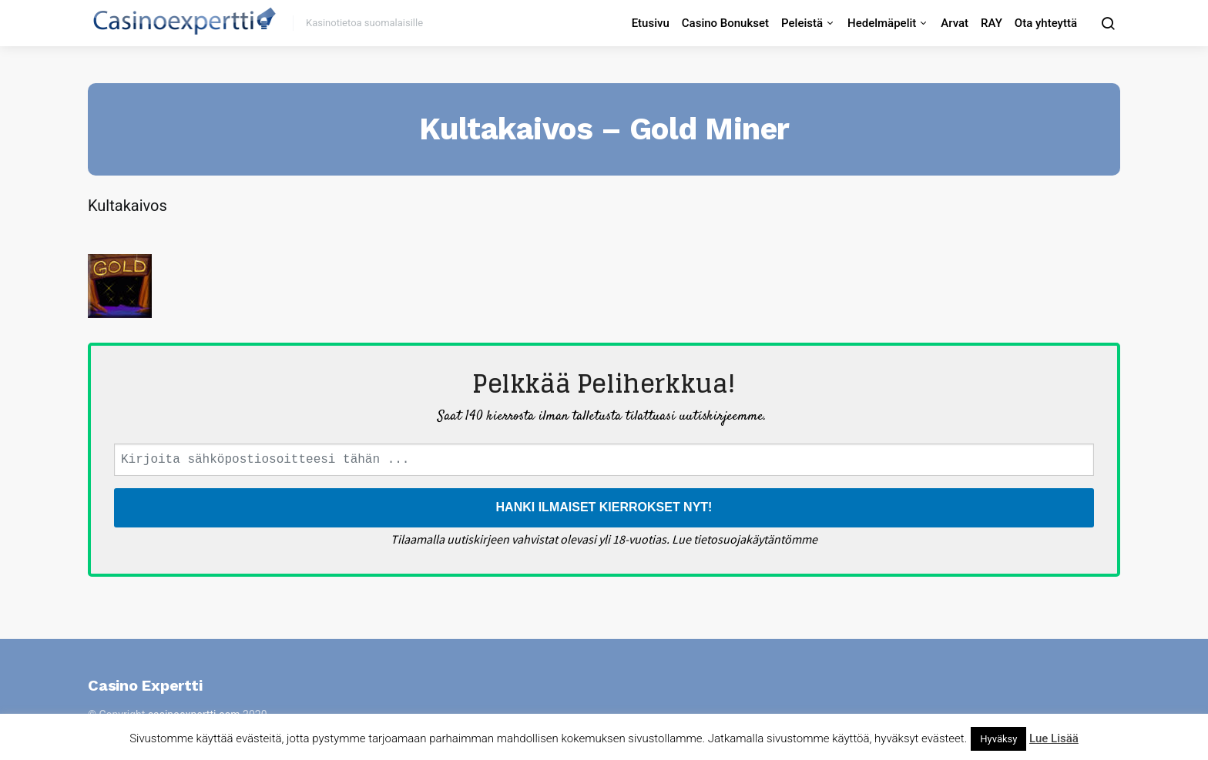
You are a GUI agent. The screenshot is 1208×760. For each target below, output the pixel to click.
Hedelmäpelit (881, 23)
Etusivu (650, 23)
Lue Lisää (1054, 738)
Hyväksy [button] (998, 739)
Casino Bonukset (725, 23)
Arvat (954, 23)
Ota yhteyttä (1046, 23)
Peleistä (802, 23)
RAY (991, 23)
